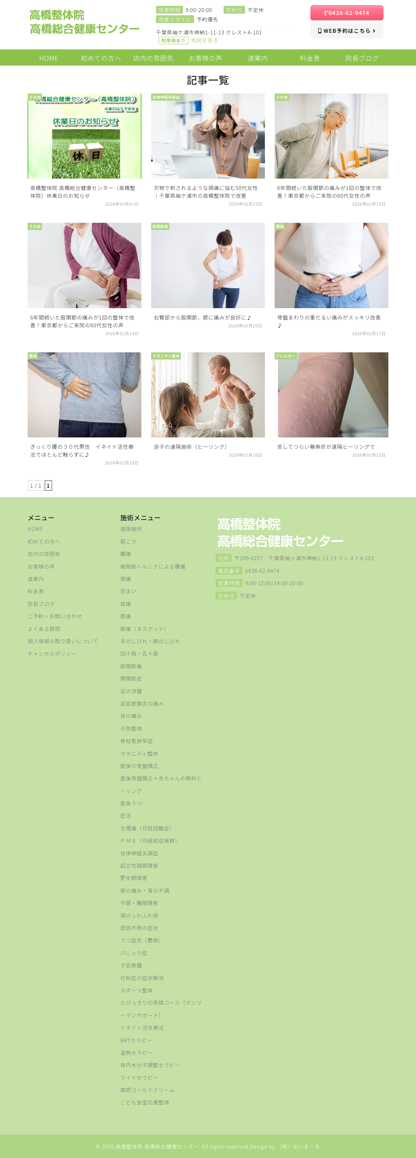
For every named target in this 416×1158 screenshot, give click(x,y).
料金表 (36, 591)
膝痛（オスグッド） (144, 629)
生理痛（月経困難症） (147, 828)
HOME (35, 529)
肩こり (128, 541)
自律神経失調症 (139, 853)
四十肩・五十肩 (139, 653)
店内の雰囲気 (44, 554)
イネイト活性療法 (142, 1027)
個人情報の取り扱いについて (63, 641)
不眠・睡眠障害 (139, 903)
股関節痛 (131, 666)
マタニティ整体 (139, 753)
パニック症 (134, 953)
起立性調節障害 (139, 865)
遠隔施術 (131, 529)
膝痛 (125, 616)
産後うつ (131, 803)
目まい (128, 591)
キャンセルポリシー (52, 653)
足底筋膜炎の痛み (142, 703)
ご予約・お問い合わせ (55, 616)
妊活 (125, 815)
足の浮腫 (131, 691)
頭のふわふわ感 (139, 915)
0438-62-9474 (347, 13)
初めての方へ (44, 541)
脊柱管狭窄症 (136, 741)
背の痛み (131, 716)
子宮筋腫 (131, 965)
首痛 (125, 604)
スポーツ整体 (136, 990)
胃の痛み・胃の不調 (144, 890)
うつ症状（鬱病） (142, 940)
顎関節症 (131, 678)
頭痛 (125, 579)
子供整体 (131, 728)
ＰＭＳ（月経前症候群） (150, 840)
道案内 (36, 579)
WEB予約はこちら (347, 30)
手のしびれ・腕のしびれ (150, 641)
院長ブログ (41, 604)
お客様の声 (41, 566)
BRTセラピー (136, 1040)
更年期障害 (134, 878)
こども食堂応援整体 (144, 1102)
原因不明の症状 (139, 928)
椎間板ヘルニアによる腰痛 (153, 566)
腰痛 (125, 554)
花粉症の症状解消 (142, 978)
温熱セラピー (136, 1052)
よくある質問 (44, 629)
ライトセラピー (139, 1077)
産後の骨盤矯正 (139, 766)
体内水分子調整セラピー (150, 1065)
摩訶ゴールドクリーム (147, 1090)
